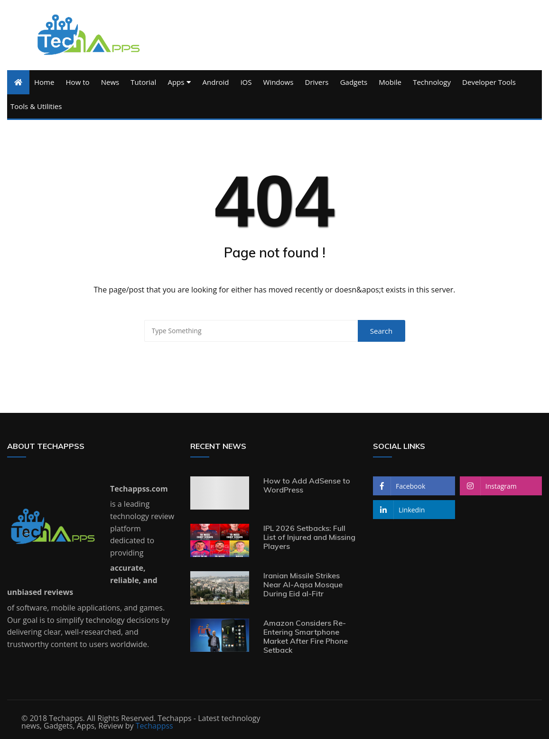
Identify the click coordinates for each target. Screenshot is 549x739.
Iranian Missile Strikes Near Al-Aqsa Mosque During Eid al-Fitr (303, 584)
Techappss (154, 726)
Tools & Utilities (36, 106)
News (110, 82)
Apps (175, 82)
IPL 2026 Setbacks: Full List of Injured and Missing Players (309, 537)
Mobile (390, 82)
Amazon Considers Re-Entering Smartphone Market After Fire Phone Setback (305, 636)
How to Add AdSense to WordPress (306, 485)
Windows (278, 82)
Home (44, 82)
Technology (432, 82)
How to (78, 82)
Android (216, 82)
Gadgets (353, 82)
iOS (246, 82)
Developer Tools (489, 82)
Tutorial (143, 82)
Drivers (317, 82)
